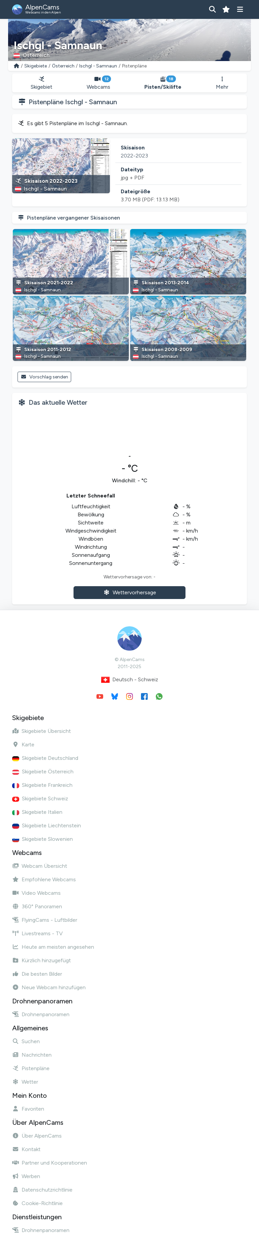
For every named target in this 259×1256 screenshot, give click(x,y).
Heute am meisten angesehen (53, 947)
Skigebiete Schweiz (40, 798)
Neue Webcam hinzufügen (49, 987)
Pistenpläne (31, 1068)
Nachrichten (32, 1055)
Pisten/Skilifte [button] (163, 83)
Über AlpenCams (37, 1136)
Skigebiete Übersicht (41, 731)
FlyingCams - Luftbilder (44, 920)
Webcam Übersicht (39, 866)
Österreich (63, 66)
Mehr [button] (222, 83)
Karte (23, 744)
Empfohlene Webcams (44, 879)
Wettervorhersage (129, 592)
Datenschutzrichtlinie (42, 1190)
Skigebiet (41, 83)
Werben (26, 1176)
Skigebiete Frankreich (42, 785)
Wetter (25, 1082)
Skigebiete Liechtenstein (46, 825)
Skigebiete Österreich (43, 771)
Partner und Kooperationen (49, 1163)
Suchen (26, 1041)
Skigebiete (35, 66)
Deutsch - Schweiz (129, 680)
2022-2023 (134, 155)
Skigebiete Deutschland (45, 758)
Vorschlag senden (44, 377)
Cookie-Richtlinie (37, 1203)
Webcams (98, 83)
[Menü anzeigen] (240, 9)
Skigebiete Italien (37, 812)
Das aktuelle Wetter (58, 402)
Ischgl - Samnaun (98, 66)
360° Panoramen (37, 906)
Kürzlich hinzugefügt (41, 960)
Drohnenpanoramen (40, 1014)
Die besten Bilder (37, 974)
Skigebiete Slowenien (42, 839)
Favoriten (28, 1109)
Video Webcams (36, 893)
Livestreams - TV (37, 933)
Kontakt (26, 1149)
